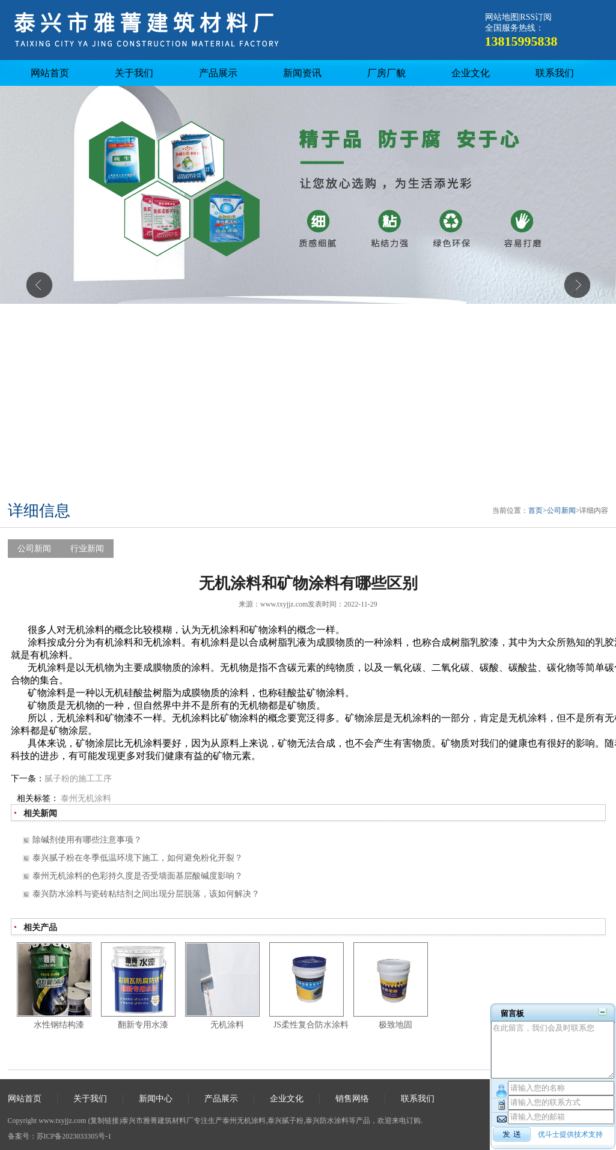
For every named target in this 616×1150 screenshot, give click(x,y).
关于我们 (134, 73)
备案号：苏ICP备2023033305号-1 (60, 1136)
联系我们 (554, 73)
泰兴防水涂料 (327, 1120)
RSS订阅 (536, 17)
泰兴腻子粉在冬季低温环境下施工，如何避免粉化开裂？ (137, 857)
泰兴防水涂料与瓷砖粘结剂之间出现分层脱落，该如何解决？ (146, 893)
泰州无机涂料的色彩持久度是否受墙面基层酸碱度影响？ (137, 875)
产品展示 (218, 73)
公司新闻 (561, 510)
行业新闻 (87, 548)
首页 (535, 510)
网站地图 (502, 17)
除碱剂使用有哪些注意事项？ (87, 839)
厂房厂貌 (386, 73)
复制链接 (104, 1120)
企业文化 (470, 73)
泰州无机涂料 (86, 798)
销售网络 (352, 1098)
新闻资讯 (302, 73)
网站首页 (50, 73)
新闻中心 (155, 1098)
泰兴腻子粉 (285, 1120)
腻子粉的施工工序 (78, 778)
